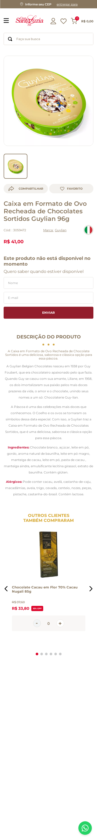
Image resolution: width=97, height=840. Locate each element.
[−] (37, 616)
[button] (48, 4)
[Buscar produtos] (10, 39)
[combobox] (48, 39)
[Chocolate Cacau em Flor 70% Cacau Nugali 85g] (48, 581)
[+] (60, 616)
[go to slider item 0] (15, 158)
